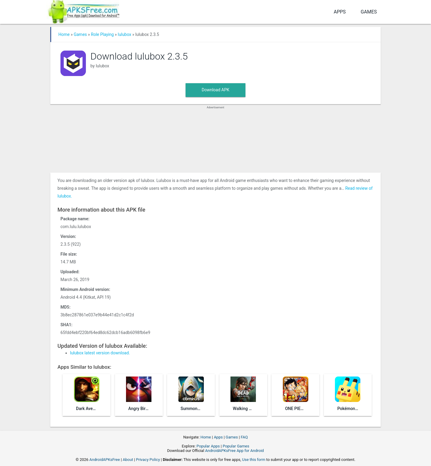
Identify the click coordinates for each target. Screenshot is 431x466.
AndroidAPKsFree (104, 459)
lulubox (124, 34)
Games (369, 12)
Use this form (253, 459)
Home (64, 34)
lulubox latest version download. (100, 352)
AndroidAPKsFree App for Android (234, 450)
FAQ (244, 437)
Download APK (216, 89)
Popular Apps (208, 446)
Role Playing (102, 34)
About (128, 459)
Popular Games (236, 446)
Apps (340, 12)
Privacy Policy (148, 459)
